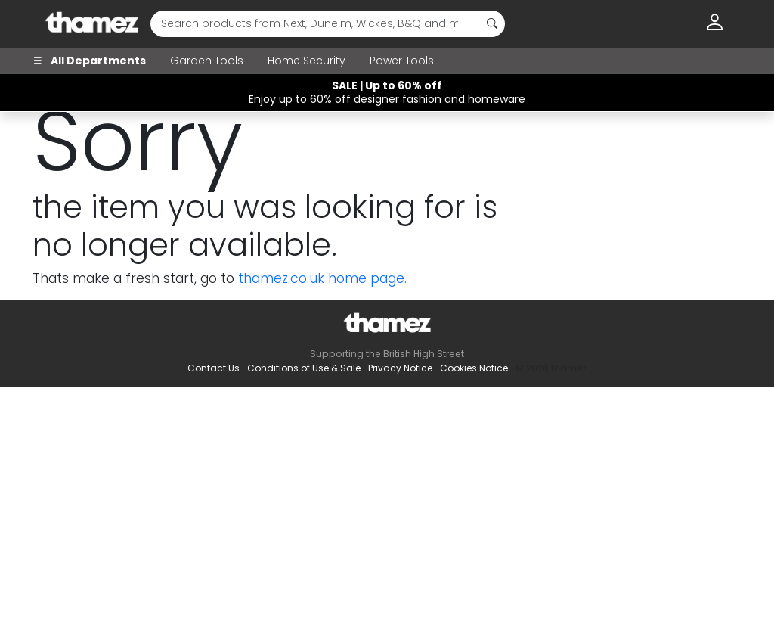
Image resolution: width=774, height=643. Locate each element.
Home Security (306, 60)
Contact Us (213, 368)
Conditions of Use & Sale (304, 368)
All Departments (89, 60)
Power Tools (402, 60)
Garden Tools (206, 60)
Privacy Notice (400, 368)
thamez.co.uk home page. (322, 278)
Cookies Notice (474, 368)
